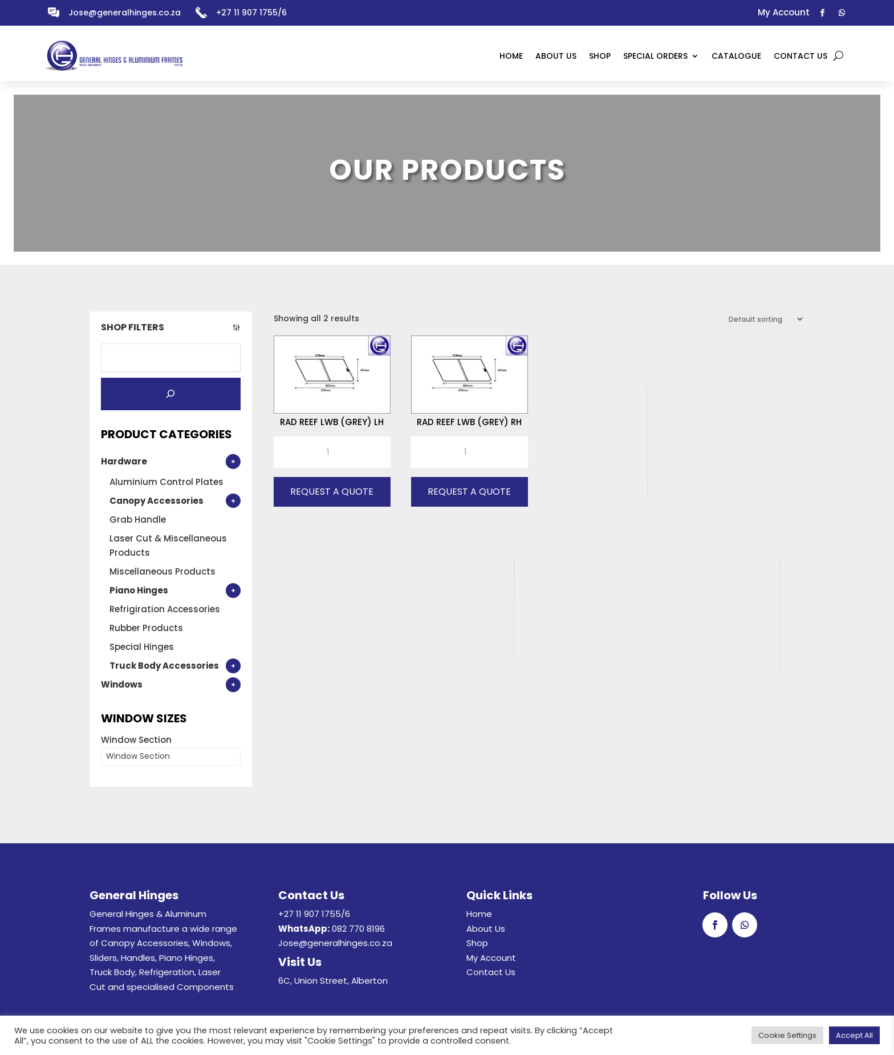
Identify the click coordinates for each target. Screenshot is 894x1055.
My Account (491, 958)
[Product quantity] (332, 452)
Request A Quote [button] (331, 491)
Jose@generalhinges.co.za (124, 12)
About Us (485, 929)
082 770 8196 (358, 929)
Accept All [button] (854, 1035)
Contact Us (490, 972)
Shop (477, 943)
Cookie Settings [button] (787, 1035)
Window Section (136, 740)
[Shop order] (763, 319)
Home (479, 914)
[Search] (171, 394)
